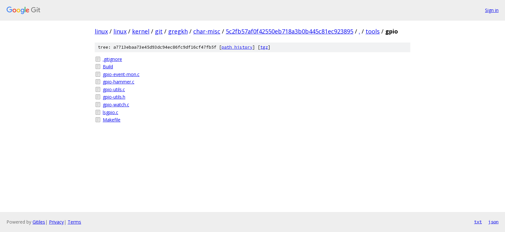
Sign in (492, 10)
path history (237, 47)
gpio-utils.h (114, 97)
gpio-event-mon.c (121, 74)
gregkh (178, 31)
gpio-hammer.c (118, 82)
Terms (74, 222)
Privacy (56, 222)
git (159, 31)
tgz (264, 47)
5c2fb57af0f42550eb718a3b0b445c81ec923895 (289, 31)
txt (478, 222)
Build (108, 66)
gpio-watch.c (116, 105)
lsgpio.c (110, 112)
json (493, 222)
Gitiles (39, 222)
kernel (140, 31)
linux (101, 31)
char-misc (206, 31)
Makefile (111, 120)
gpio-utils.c (114, 89)
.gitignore (112, 59)
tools (373, 31)
